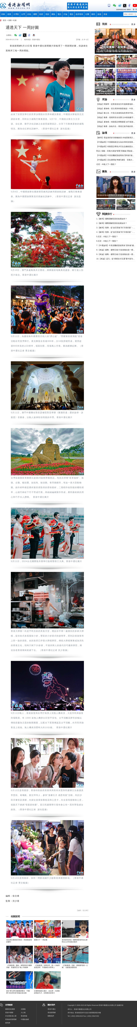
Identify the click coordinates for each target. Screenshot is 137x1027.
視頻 (47, 14)
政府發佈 (79, 14)
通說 (71, 14)
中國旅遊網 (25, 1019)
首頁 (4, 20)
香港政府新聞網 (10, 1019)
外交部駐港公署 (10, 1016)
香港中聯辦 (9, 1012)
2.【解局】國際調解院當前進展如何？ (111, 223)
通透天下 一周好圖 (40, 940)
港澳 (9, 14)
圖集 (53, 14)
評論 (65, 14)
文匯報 (23, 1009)
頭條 (3, 14)
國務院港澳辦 (10, 1009)
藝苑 (93, 14)
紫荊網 (7, 1023)
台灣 (23, 14)
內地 (29, 14)
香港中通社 (52, 1009)
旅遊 (99, 14)
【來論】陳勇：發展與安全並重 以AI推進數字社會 (116, 117)
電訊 (59, 14)
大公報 (23, 1012)
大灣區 (16, 14)
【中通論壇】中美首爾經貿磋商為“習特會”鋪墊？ (116, 155)
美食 (105, 14)
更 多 (133, 24)
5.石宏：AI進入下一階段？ (107, 237)
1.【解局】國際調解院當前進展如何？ (111, 219)
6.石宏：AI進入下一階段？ (107, 241)
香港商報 (24, 1016)
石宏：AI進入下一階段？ (106, 164)
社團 (87, 14)
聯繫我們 (51, 1016)
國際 (35, 14)
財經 (41, 14)
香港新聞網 (52, 1012)
